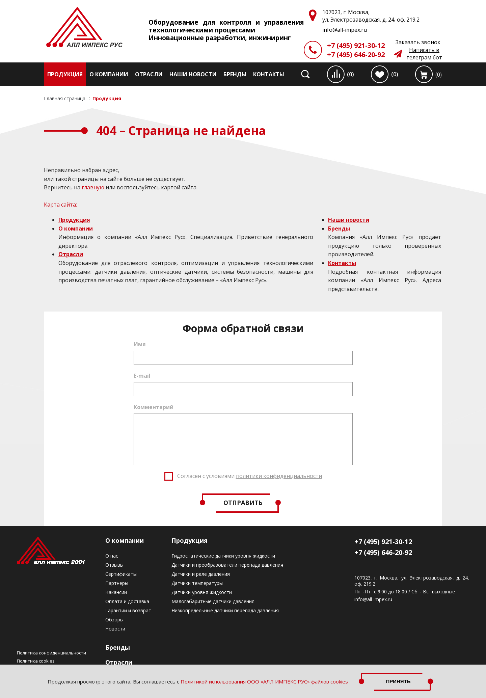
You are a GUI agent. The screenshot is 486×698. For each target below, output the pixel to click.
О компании (108, 74)
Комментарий (153, 407)
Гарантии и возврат (128, 610)
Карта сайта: (60, 204)
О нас (111, 556)
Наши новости (193, 74)
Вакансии (116, 592)
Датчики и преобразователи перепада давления (227, 565)
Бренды (234, 74)
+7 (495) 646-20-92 (356, 54)
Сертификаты (121, 574)
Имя (140, 344)
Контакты (268, 74)
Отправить (243, 502)
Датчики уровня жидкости (201, 592)
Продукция (65, 74)
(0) (350, 74)
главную (93, 187)
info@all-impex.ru (373, 599)
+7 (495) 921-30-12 (356, 45)
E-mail (142, 375)
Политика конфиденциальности (51, 653)
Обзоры (114, 619)
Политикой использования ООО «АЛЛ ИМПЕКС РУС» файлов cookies (264, 681)
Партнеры (116, 583)
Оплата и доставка (127, 601)
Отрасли (149, 74)
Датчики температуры (197, 583)
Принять (398, 681)
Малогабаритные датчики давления (212, 601)
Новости (115, 628)
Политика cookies (36, 661)
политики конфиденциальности (279, 476)
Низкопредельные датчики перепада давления (225, 610)
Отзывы (114, 565)
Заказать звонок (418, 42)
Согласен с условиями (249, 476)
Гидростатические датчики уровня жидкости (223, 556)
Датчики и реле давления (200, 574)
